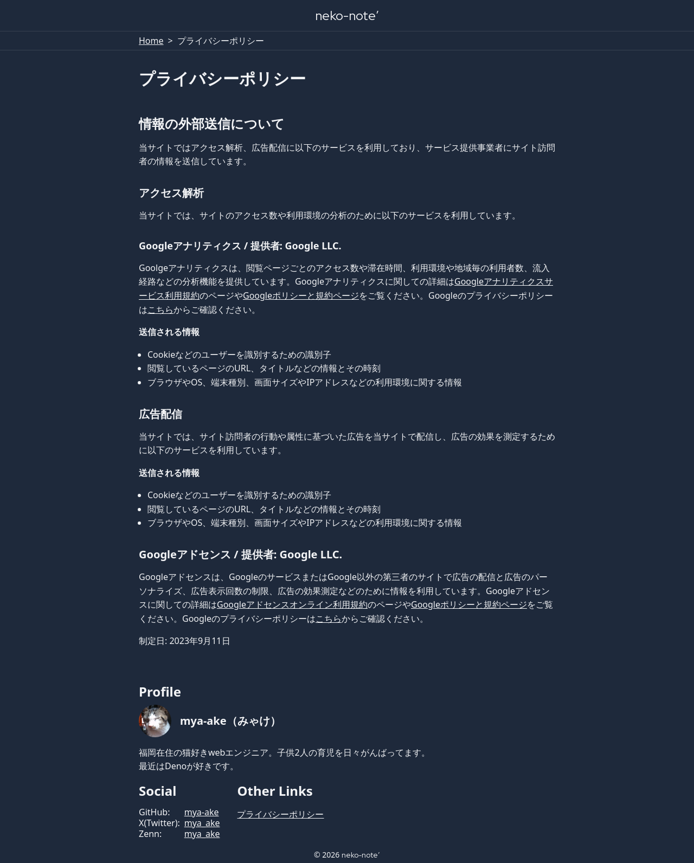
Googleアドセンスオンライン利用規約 (292, 604)
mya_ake (202, 823)
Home (151, 41)
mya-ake (201, 812)
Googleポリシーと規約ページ (301, 295)
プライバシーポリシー (280, 814)
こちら (160, 309)
